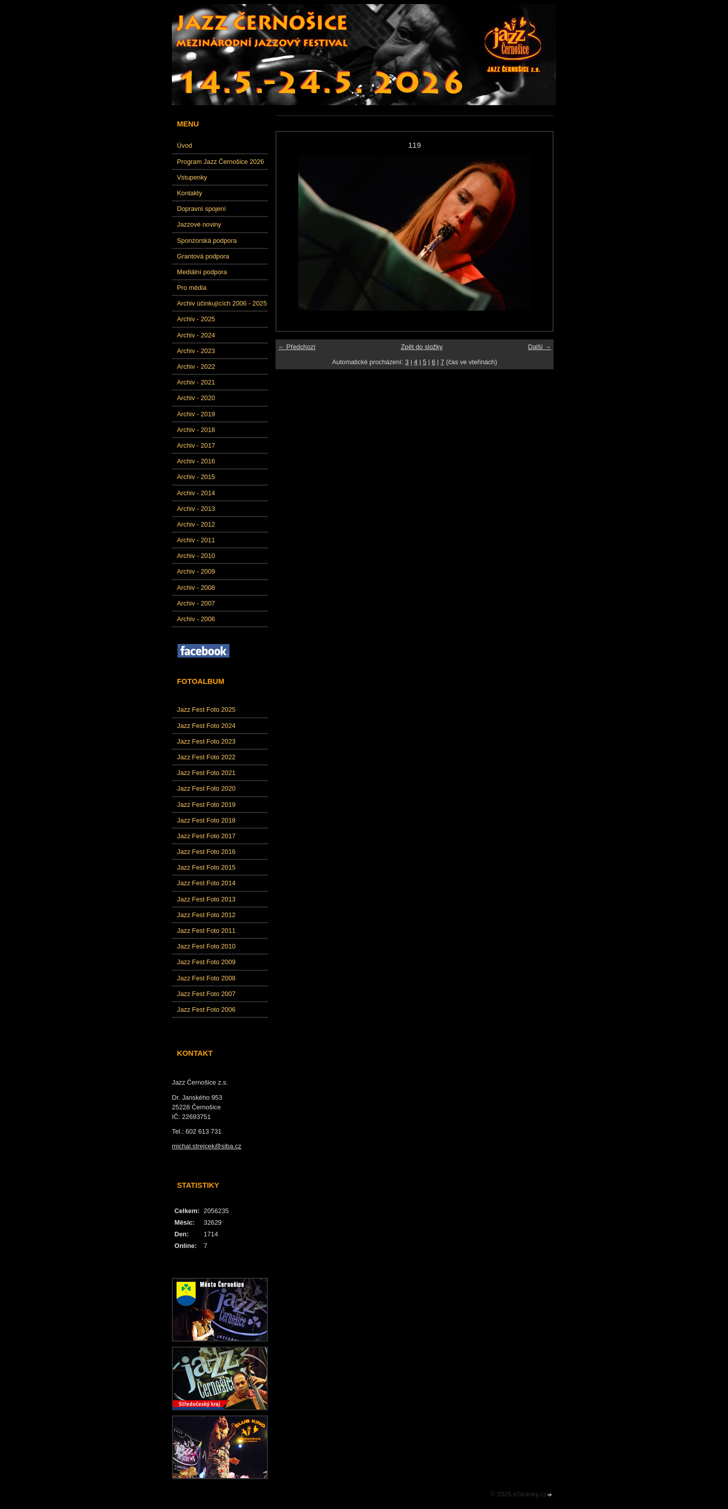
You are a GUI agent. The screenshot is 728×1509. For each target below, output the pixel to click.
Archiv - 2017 (196, 445)
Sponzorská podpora (207, 240)
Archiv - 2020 (196, 398)
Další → (539, 347)
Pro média (191, 287)
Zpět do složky (422, 347)
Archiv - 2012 (196, 524)
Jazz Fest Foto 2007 (206, 994)
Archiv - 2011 (196, 540)
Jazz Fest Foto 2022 (206, 757)
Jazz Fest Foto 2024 (206, 725)
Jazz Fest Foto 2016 (206, 851)
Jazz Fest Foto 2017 (206, 836)
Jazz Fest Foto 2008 (206, 978)
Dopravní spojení (201, 208)
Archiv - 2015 (196, 477)
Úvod (184, 145)
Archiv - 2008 (196, 587)
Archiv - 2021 (196, 382)
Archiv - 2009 (196, 571)
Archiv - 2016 (196, 461)
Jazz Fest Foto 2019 (206, 804)
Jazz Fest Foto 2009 (206, 962)
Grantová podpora (203, 256)
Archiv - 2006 (196, 619)
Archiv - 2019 (196, 414)
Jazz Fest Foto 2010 (206, 946)
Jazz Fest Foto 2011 (206, 930)
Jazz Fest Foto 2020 (206, 788)
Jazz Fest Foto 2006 (206, 1009)
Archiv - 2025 (196, 319)
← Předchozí (296, 347)
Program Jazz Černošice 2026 (220, 161)
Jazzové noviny (199, 224)
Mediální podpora (202, 272)
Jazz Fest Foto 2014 (206, 883)
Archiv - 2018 (196, 430)
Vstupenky (192, 177)
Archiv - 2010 (196, 555)
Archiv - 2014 (196, 493)
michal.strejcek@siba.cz (206, 1146)
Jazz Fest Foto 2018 (206, 820)
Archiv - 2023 (196, 351)
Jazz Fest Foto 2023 (206, 741)
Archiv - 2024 (196, 335)
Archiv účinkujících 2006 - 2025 (222, 303)
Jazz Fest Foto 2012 (206, 915)
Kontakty (189, 193)
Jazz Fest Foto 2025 (206, 709)
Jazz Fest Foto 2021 (206, 773)
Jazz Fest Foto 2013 (206, 899)
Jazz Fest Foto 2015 (206, 867)
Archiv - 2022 (196, 366)
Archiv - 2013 (196, 508)
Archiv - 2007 (196, 603)
